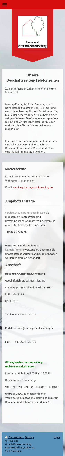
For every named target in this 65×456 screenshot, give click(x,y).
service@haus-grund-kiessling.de (25, 212)
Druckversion (14, 437)
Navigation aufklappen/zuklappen (32, 4)
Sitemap (29, 437)
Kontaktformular (15, 249)
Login (57, 437)
